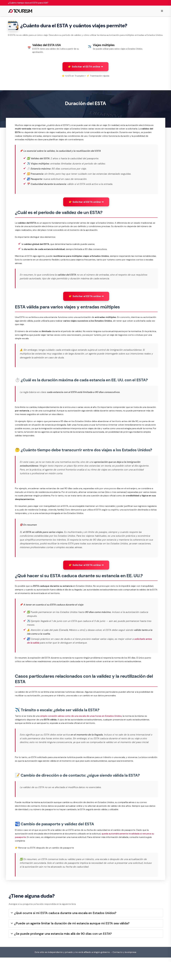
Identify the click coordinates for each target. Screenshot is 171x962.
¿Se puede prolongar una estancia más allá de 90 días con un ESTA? (61, 938)
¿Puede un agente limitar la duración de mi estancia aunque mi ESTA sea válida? (70, 928)
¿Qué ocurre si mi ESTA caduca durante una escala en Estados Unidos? (63, 917)
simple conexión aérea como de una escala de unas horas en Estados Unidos (81, 718)
